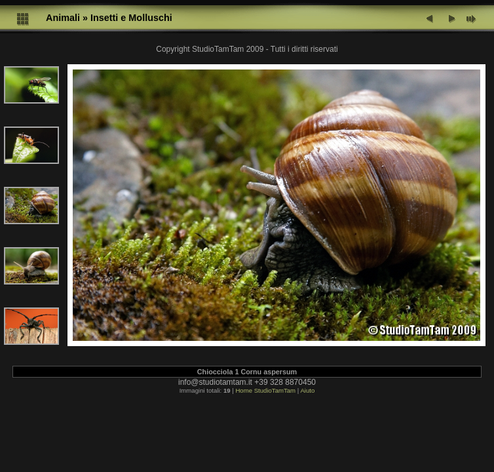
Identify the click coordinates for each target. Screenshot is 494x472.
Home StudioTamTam (265, 390)
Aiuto (307, 390)
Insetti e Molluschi (131, 17)
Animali (63, 17)
